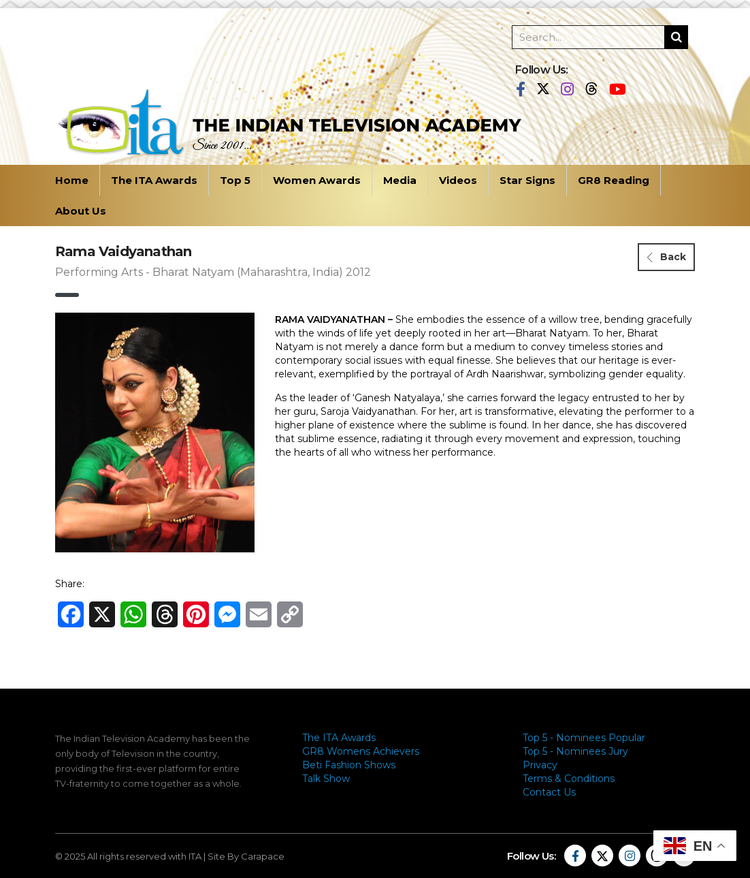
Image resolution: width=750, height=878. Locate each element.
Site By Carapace (246, 856)
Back (666, 257)
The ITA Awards (154, 180)
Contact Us (549, 792)
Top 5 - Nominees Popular (584, 738)
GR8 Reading (613, 180)
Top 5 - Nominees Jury (575, 751)
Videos (458, 180)
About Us (80, 210)
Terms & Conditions (569, 778)
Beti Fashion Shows (348, 765)
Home (71, 180)
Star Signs (527, 180)
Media (400, 180)
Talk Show (326, 778)
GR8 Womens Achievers (360, 751)
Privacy (540, 765)
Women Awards (317, 180)
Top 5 (235, 180)
